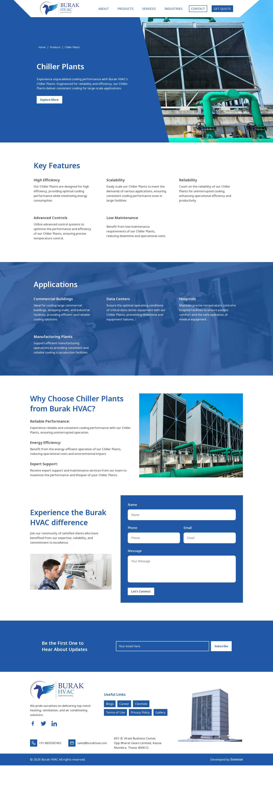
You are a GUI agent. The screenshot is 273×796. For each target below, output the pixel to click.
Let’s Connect (141, 593)
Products (125, 9)
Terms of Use (115, 714)
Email (188, 529)
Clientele (141, 705)
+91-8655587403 (45, 744)
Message (135, 552)
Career (124, 705)
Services (149, 9)
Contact (198, 9)
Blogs (110, 705)
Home (42, 47)
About (103, 9)
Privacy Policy (140, 714)
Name (132, 506)
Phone (132, 529)
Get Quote (222, 9)
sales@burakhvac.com (87, 744)
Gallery (160, 714)
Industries (173, 9)
